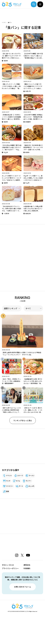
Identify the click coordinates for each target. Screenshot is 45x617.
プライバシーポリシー (10, 568)
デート (21, 486)
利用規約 (27, 568)
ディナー (28, 481)
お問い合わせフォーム (22, 587)
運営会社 (27, 565)
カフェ (18, 481)
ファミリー (9, 486)
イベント (9, 475)
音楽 (7, 491)
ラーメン (31, 475)
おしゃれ (31, 486)
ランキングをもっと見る (22, 421)
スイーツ (20, 475)
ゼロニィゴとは (8, 565)
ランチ (8, 481)
